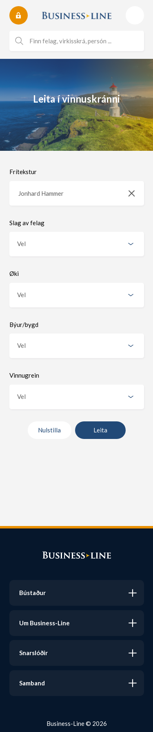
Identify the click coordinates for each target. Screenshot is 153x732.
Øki (14, 273)
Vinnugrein (24, 375)
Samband (32, 683)
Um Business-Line (44, 623)
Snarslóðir (33, 652)
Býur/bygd (23, 324)
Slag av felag (26, 222)
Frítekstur (23, 171)
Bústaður (32, 592)
